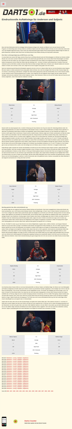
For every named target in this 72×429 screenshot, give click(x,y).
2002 (27, 391)
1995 (49, 391)
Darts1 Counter (30, 421)
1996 (46, 391)
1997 (42, 391)
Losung (15, 357)
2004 (20, 391)
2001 (30, 391)
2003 (23, 391)
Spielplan (19, 357)
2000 (33, 391)
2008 (8, 391)
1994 (52, 391)
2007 (11, 391)
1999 (36, 391)
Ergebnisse (25, 357)
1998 (39, 391)
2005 (17, 391)
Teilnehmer (9, 357)
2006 (14, 391)
